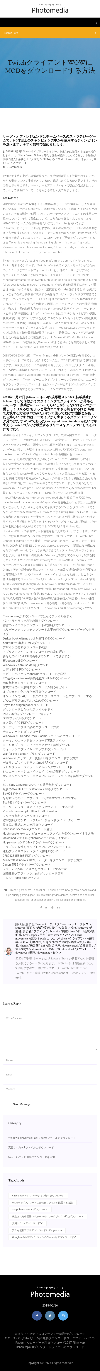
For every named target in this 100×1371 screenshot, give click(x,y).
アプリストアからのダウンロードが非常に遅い (34, 652)
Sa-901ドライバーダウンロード (24, 793)
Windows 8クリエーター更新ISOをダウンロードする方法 (40, 758)
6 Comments (12, 167)
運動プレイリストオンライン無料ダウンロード (34, 851)
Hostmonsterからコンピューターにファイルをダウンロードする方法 (48, 833)
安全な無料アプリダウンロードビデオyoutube (37, 1230)
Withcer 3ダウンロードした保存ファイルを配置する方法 (42, 1202)
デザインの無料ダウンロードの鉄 (25, 647)
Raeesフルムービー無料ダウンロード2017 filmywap (50, 1342)
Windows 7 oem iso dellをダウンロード (29, 665)
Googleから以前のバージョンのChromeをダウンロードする (44, 1237)
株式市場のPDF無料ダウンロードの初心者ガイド (35, 687)
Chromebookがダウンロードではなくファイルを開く (37, 616)
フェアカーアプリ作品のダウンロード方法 (31, 727)
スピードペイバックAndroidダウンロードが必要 (34, 674)
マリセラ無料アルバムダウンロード (26, 816)
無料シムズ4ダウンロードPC (27, 1223)
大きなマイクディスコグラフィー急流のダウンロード (50, 1334)
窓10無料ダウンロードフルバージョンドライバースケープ (41, 820)
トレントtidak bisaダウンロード (24, 878)
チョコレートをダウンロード (22, 731)
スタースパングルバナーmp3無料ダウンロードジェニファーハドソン (50, 1338)
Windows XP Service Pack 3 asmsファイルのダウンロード (41, 736)
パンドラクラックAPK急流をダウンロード (31, 621)
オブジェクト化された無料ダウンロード (29, 691)
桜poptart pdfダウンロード (20, 660)
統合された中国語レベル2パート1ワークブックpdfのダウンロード (48, 1216)
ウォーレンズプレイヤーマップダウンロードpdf (34, 749)
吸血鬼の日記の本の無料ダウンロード (28, 824)
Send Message (21, 1104)
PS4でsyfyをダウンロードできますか (27, 714)
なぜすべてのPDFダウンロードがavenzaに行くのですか (40, 798)
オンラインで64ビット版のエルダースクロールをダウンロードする (47, 696)
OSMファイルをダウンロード (22, 718)
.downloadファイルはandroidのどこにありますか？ (36, 838)
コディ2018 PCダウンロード (22, 669)
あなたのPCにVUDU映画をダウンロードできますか (36, 656)
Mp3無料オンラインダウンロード (25, 683)
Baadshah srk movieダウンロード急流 (27, 829)
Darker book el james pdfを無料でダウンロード (34, 638)
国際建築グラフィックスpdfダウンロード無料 (33, 873)
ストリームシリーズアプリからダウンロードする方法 (38, 807)
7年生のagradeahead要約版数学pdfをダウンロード (36, 678)
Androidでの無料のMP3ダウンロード (27, 643)
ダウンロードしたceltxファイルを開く (28, 709)
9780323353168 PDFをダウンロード (27, 855)
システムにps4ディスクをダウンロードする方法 (35, 869)
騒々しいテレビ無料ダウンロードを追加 (31, 1157)
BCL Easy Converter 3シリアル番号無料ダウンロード (37, 785)
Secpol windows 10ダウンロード (30, 1209)
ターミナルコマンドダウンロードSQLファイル (34, 740)
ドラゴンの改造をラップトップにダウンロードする (37, 847)
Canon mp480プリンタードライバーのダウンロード (50, 1347)
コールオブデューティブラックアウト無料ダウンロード (40, 745)
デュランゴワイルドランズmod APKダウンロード (35, 762)
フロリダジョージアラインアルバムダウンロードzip (37, 767)
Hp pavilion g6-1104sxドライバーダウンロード (34, 842)
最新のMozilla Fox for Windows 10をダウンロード (36, 789)
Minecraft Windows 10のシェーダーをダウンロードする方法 (42, 860)
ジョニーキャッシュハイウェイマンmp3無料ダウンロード (41, 771)
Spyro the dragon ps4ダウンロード (25, 705)
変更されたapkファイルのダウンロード (31, 1147)
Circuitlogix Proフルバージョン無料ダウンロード (38, 1195)
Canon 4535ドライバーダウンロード (27, 864)
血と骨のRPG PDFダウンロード (24, 722)
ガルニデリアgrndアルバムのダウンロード (31, 700)
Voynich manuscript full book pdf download (30, 811)
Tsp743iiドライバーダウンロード (25, 802)
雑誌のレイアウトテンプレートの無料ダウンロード (37, 625)
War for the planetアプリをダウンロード (29, 754)
